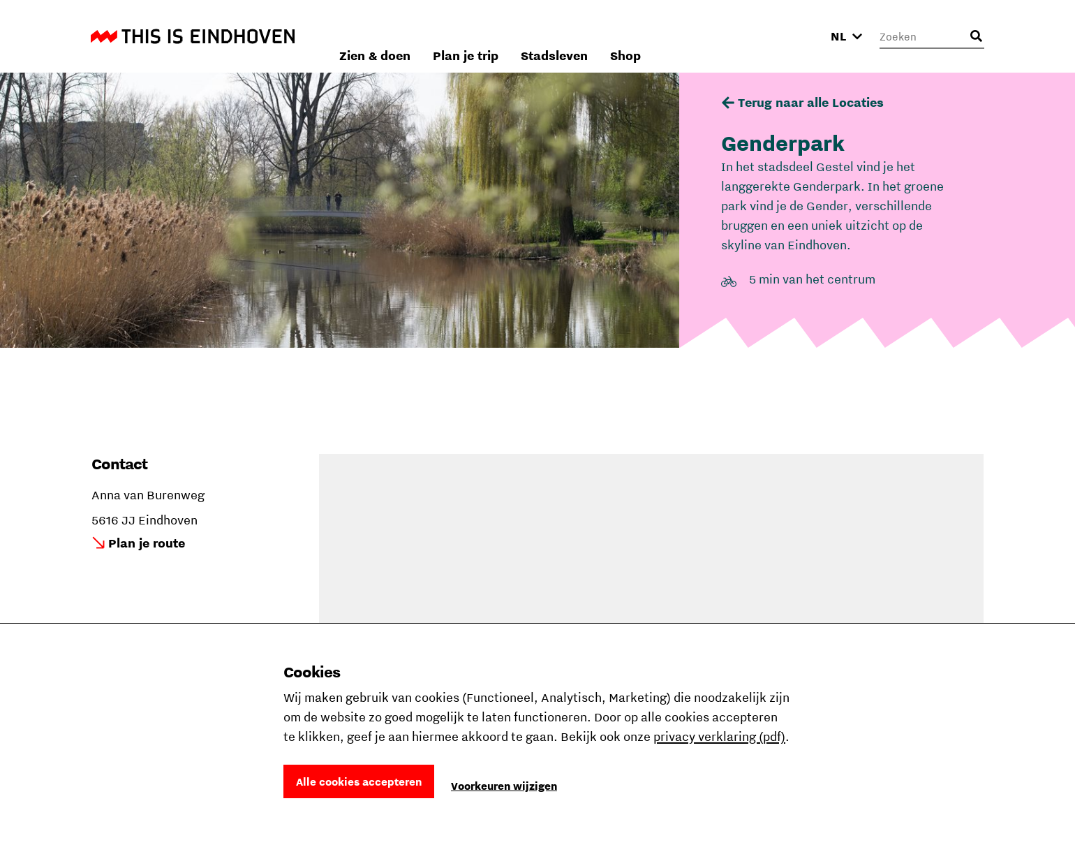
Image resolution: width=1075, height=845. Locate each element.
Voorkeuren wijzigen (504, 786)
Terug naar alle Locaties (811, 102)
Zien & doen (536, 36)
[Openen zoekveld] (976, 36)
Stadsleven (716, 36)
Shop (787, 36)
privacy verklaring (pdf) (719, 736)
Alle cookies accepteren (359, 781)
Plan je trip (627, 36)
